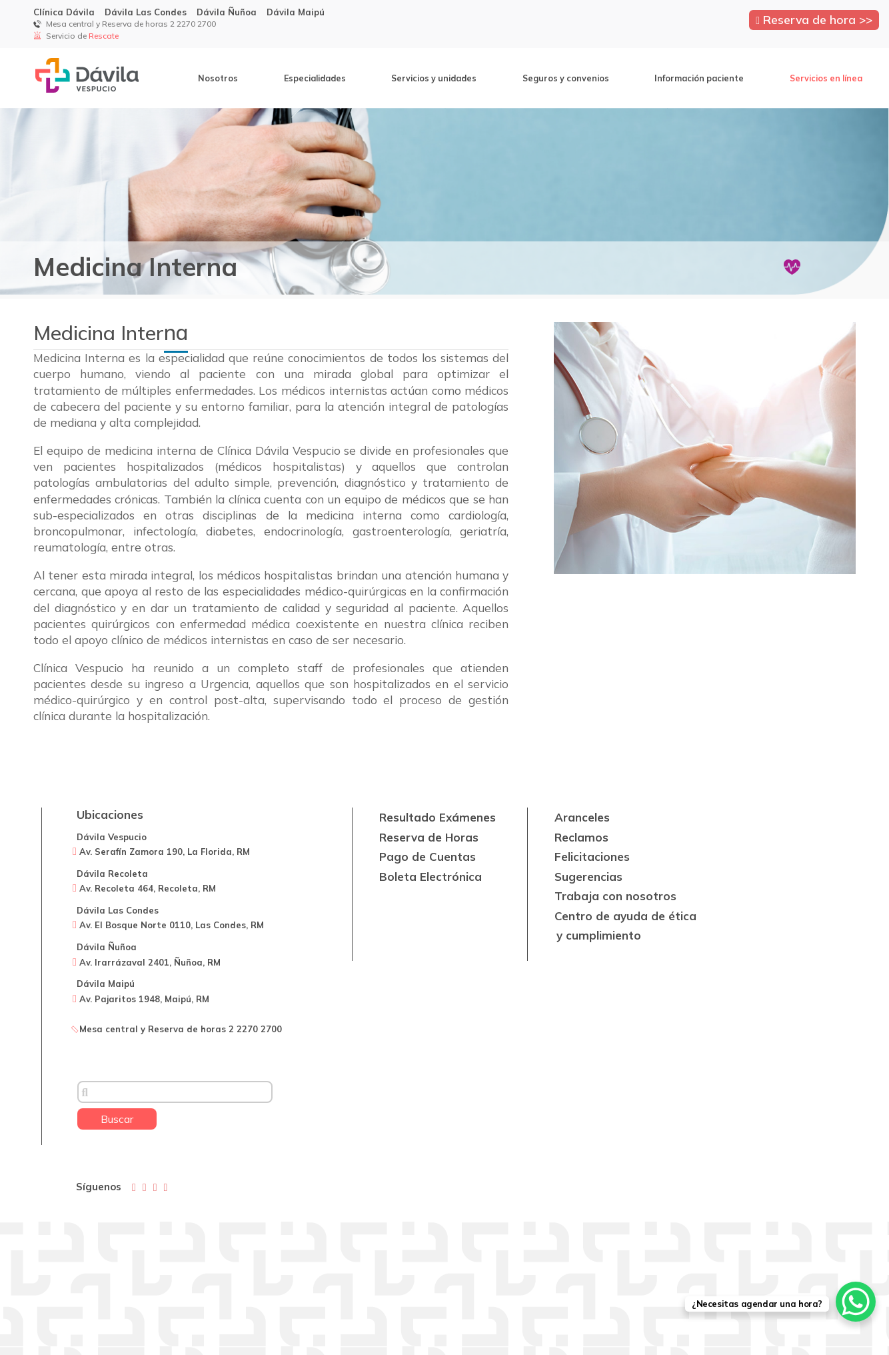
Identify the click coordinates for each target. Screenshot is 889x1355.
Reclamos (581, 837)
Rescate (103, 36)
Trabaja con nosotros (615, 896)
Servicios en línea (826, 78)
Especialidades (315, 78)
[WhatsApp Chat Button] (856, 1302)
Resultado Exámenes (437, 817)
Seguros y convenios (565, 78)
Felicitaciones (592, 857)
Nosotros (218, 78)
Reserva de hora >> (814, 19)
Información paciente (699, 78)
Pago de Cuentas (427, 857)
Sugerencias (588, 877)
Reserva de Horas (428, 837)
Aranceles (582, 817)
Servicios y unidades (433, 78)
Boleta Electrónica (430, 877)
